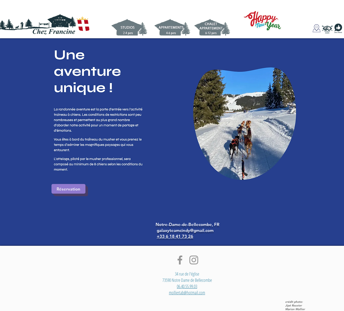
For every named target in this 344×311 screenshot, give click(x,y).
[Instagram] (194, 260)
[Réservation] (68, 189)
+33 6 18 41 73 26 (175, 236)
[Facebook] (180, 260)
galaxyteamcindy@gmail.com (185, 230)
